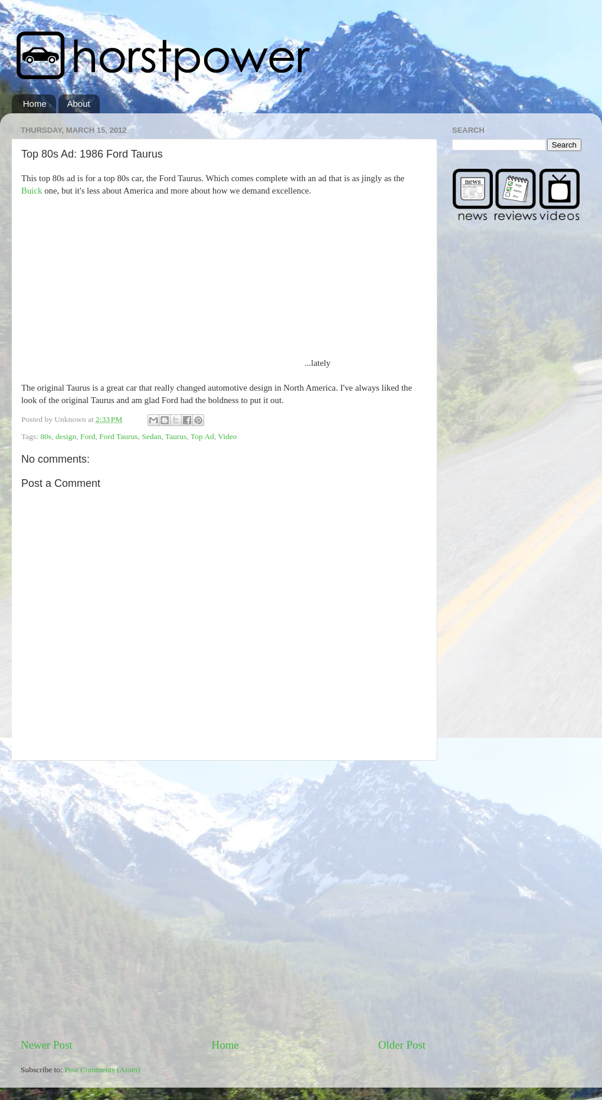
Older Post (402, 1045)
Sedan (151, 436)
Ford (88, 436)
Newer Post (47, 1045)
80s (45, 436)
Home (35, 104)
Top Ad (202, 436)
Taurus (176, 436)
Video (227, 436)
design (65, 436)
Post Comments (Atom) (102, 1069)
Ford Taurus (118, 436)
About (78, 104)
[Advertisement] (122, 899)
